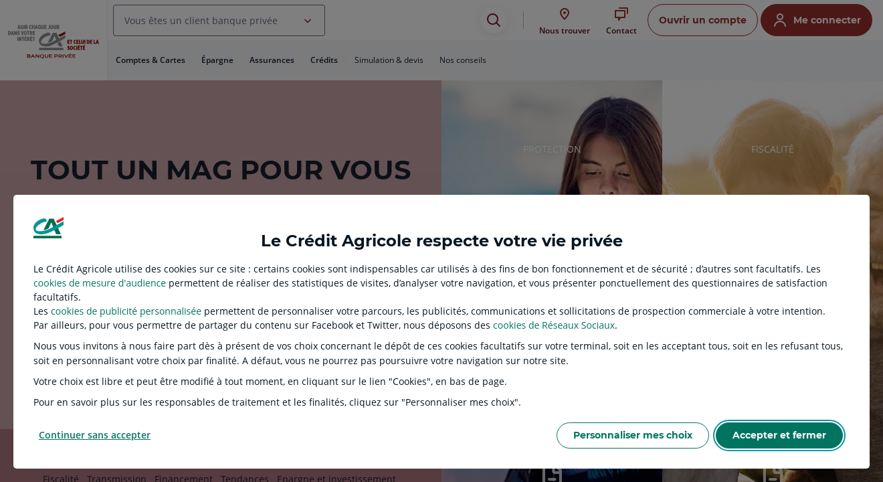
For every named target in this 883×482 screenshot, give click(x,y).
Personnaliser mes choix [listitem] (632, 435)
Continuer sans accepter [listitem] (95, 434)
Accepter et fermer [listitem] (779, 435)
